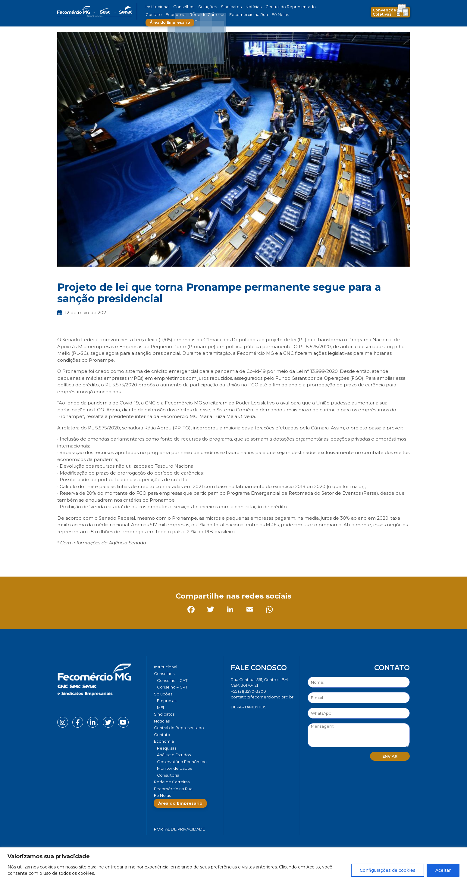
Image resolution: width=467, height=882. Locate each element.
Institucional (156, 7)
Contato (303, 7)
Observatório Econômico (182, 761)
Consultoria (168, 775)
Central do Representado (271, 7)
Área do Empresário (280, 14)
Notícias (239, 7)
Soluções (199, 7)
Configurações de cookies (387, 870)
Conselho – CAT (172, 680)
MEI (160, 707)
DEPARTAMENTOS (249, 706)
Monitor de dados (174, 768)
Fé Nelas (245, 14)
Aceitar (443, 870)
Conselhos (179, 7)
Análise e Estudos (174, 754)
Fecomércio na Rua (217, 14)
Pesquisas (166, 748)
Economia (154, 14)
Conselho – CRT (172, 687)
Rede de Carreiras (182, 14)
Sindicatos (219, 7)
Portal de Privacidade (179, 829)
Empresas (166, 700)
